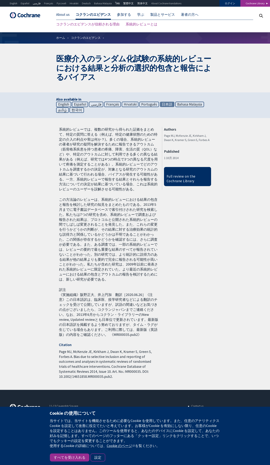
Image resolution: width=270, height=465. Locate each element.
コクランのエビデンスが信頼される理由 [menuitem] (88, 24)
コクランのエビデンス (86, 38)
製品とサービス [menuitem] (162, 14)
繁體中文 (128, 3)
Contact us (197, 406)
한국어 (77, 110)
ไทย (117, 3)
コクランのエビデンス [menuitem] (93, 14)
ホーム (60, 38)
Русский (61, 3)
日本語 (167, 104)
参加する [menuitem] (124, 14)
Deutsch (86, 3)
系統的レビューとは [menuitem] (141, 24)
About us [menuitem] (62, 14)
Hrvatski (74, 3)
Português (149, 104)
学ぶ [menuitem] (140, 14)
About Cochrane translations (166, 3)
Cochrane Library (255, 3)
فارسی (37, 3)
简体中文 (142, 3)
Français (48, 3)
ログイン (230, 3)
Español (25, 3)
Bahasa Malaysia (103, 3)
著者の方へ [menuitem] (189, 14)
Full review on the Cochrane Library (181, 178)
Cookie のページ (119, 445)
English (13, 3)
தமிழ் (62, 110)
